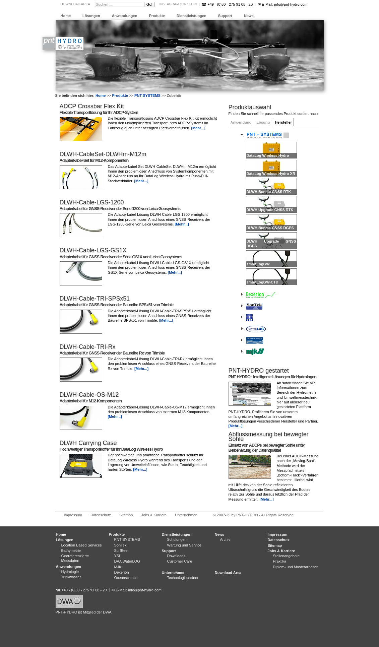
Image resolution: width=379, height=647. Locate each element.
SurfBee (121, 550)
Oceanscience (126, 578)
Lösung (263, 122)
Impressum (73, 515)
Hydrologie (70, 572)
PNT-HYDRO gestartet (259, 370)
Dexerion (121, 572)
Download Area (75, 4)
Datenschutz (100, 515)
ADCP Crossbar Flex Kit (92, 106)
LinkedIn (189, 4)
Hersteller (283, 122)
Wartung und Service (184, 545)
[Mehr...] (236, 426)
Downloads (176, 556)
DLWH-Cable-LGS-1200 (92, 202)
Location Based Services (81, 545)
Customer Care (179, 561)
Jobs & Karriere (154, 515)
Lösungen (91, 16)
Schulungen (177, 539)
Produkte (157, 16)
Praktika (280, 561)
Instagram (169, 4)
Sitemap (126, 515)
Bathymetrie (71, 550)
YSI (117, 556)
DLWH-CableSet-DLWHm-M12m (103, 154)
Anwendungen (124, 16)
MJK (118, 567)
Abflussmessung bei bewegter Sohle (269, 436)
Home (66, 16)
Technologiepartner (183, 578)
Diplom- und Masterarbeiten (296, 567)
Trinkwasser (71, 577)
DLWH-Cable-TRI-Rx (88, 346)
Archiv (225, 539)
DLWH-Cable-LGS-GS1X (93, 250)
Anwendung (241, 122)
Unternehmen (186, 515)
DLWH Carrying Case (88, 443)
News (249, 16)
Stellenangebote (286, 556)
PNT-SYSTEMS (147, 95)
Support (225, 16)
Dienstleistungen (191, 16)
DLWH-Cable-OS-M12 (89, 394)
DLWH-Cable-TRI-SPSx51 (95, 298)
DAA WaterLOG (127, 561)
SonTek (120, 545)
